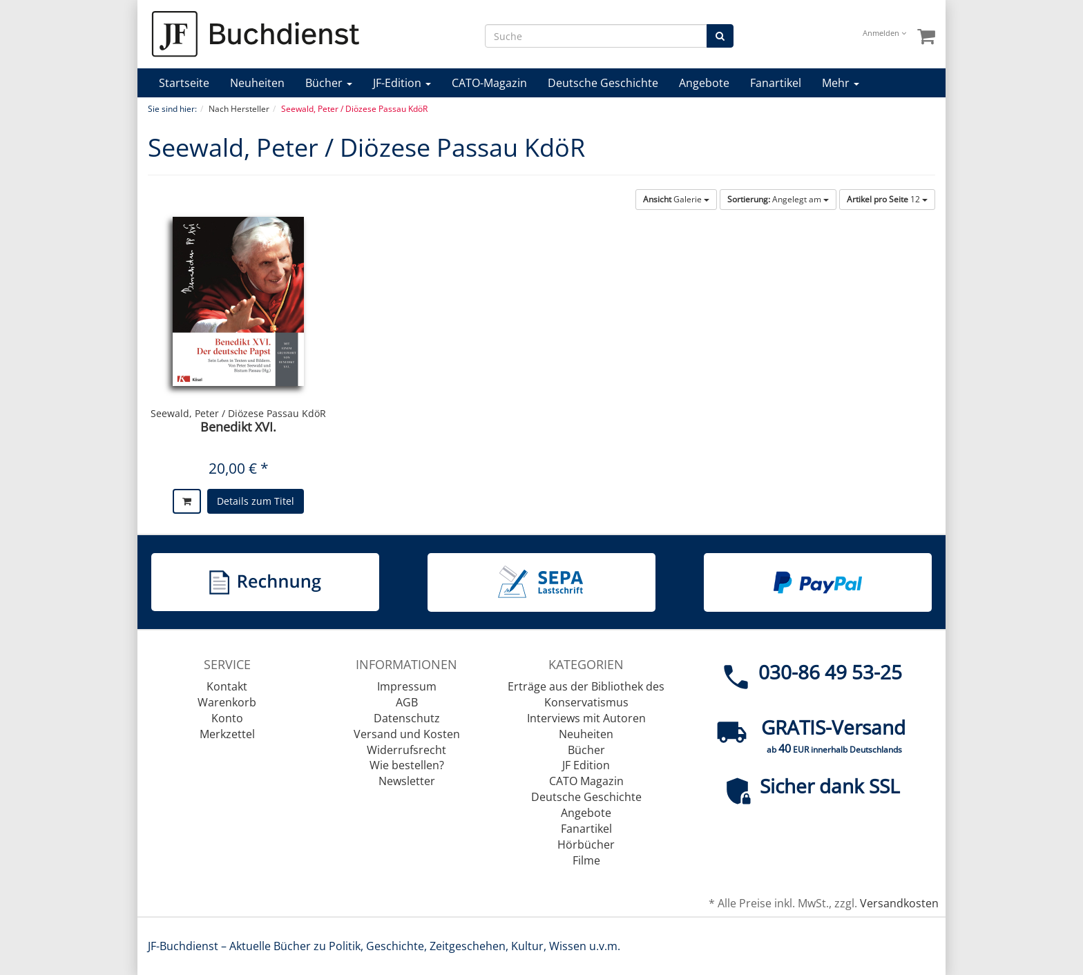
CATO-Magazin (489, 82)
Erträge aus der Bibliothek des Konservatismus (586, 694)
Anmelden (884, 33)
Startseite (184, 82)
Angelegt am (778, 199)
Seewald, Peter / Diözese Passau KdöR (238, 413)
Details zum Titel (255, 501)
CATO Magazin (586, 781)
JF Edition (586, 765)
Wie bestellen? (407, 765)
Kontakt (227, 686)
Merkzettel (227, 734)
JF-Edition (402, 82)
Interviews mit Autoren (586, 718)
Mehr (840, 82)
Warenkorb (227, 702)
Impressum (407, 686)
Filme (586, 860)
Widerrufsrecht (406, 749)
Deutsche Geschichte (603, 82)
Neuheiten (257, 82)
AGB (407, 702)
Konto (227, 718)
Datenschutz (407, 718)
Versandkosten (899, 903)
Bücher (328, 82)
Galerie (676, 199)
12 (887, 199)
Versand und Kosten (407, 734)
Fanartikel (775, 82)
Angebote (704, 82)
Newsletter (406, 781)
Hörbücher (586, 844)
